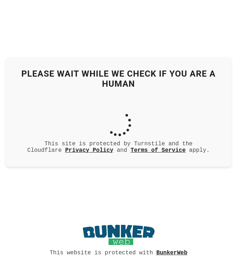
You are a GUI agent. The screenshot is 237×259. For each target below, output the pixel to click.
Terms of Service (158, 150)
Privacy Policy (89, 150)
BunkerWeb (171, 252)
